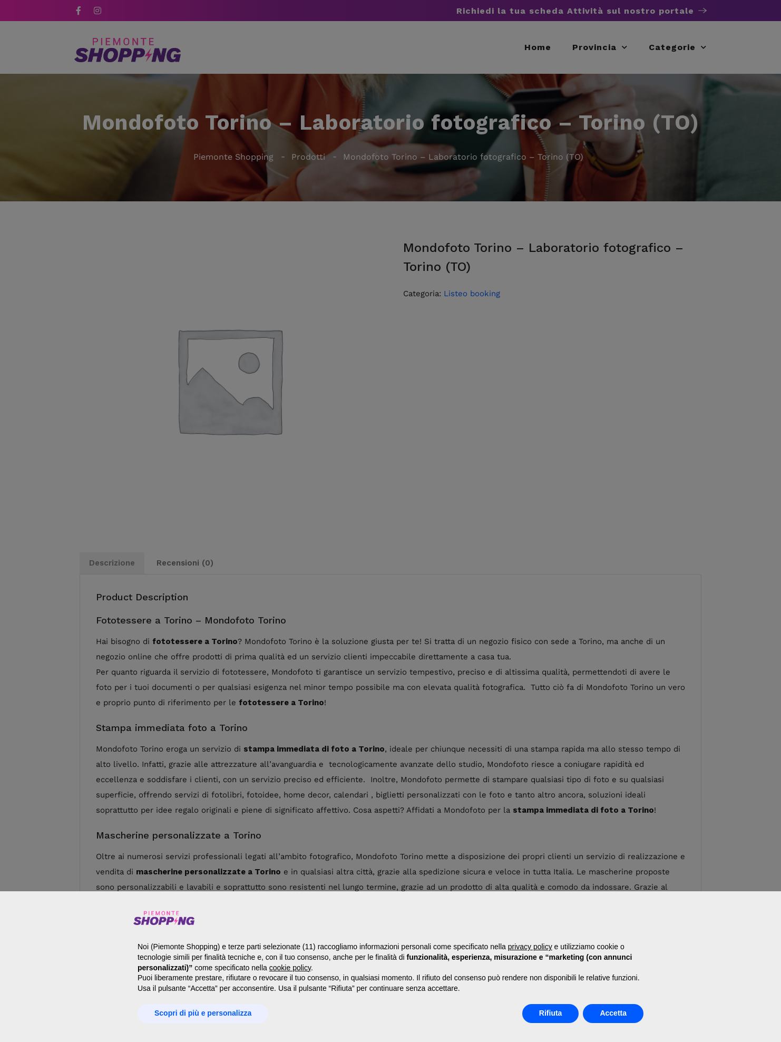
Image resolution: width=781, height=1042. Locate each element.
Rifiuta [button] (550, 1013)
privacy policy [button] (530, 946)
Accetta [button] (613, 1013)
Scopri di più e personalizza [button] (202, 1013)
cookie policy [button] (290, 967)
